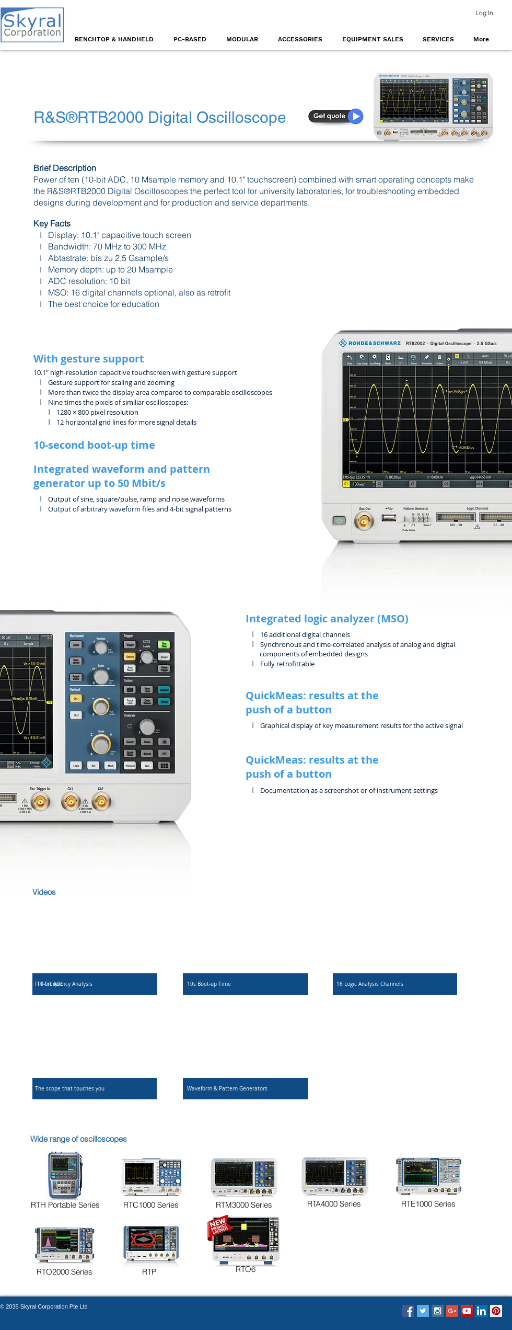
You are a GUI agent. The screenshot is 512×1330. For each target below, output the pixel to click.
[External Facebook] (94, 938)
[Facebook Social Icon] (408, 1311)
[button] (116, 39)
